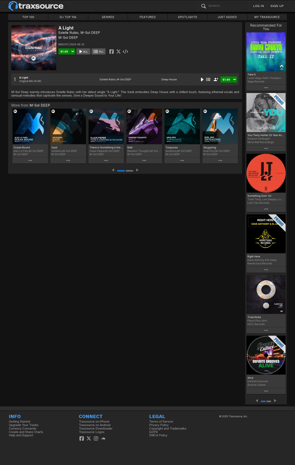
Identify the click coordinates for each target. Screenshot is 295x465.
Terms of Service (161, 421)
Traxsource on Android (94, 425)
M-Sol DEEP (90, 33)
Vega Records (255, 81)
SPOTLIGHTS (187, 17)
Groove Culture (256, 384)
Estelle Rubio (68, 33)
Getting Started (19, 421)
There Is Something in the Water (106, 147)
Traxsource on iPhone (94, 421)
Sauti (54, 147)
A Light (23, 77)
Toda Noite (254, 317)
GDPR (153, 432)
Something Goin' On (259, 195)
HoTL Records (256, 324)
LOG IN (258, 6)
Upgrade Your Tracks (24, 425)
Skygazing (209, 147)
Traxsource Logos (91, 432)
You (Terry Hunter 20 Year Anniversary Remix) (266, 135)
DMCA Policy (158, 435)
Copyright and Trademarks (167, 428)
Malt (130, 147)
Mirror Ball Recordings (260, 142)
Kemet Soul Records (259, 263)
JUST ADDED (227, 17)
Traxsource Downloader (95, 428)
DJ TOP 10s (68, 17)
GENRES (108, 17)
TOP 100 (28, 17)
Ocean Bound (22, 147)
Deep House (169, 79)
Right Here (253, 256)
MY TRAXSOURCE (267, 17)
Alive (250, 377)
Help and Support (21, 435)
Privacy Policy (159, 425)
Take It (251, 74)
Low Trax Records (258, 202)
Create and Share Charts (26, 432)
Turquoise (172, 147)
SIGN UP (277, 6)
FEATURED (148, 17)
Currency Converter (22, 428)
